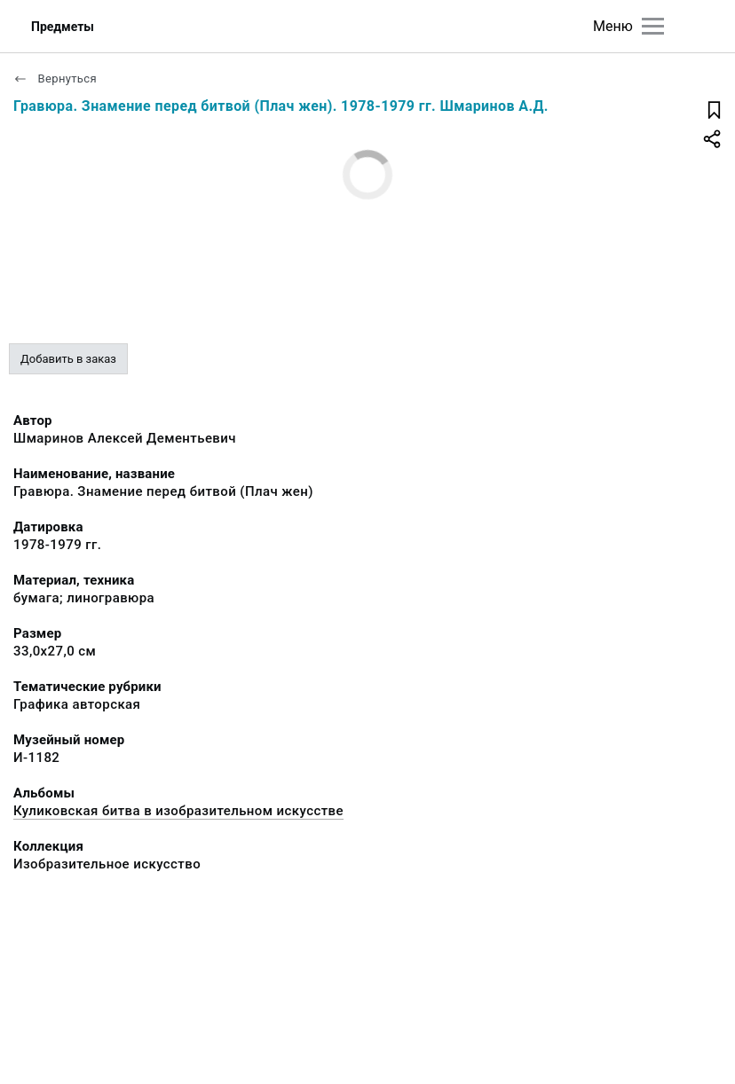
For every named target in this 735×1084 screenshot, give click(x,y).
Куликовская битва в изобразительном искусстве (178, 811)
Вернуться (55, 78)
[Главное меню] (653, 26)
